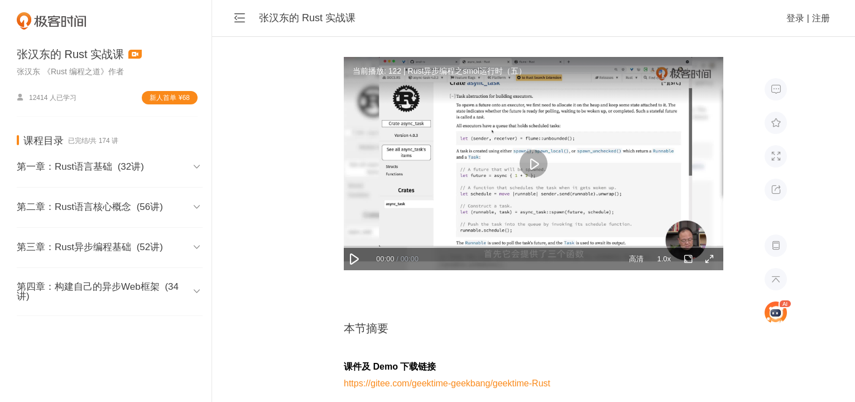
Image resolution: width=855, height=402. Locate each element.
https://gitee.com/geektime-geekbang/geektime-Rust (447, 383)
